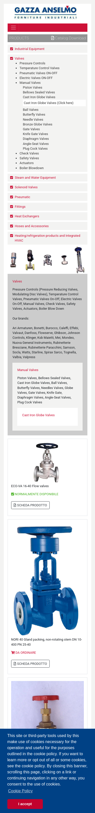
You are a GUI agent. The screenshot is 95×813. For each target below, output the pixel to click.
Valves (19, 58)
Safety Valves (29, 158)
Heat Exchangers (27, 216)
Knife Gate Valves (35, 134)
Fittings (20, 206)
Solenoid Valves (26, 187)
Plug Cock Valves (35, 148)
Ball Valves (31, 110)
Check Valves (29, 153)
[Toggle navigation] (13, 27)
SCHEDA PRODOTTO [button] (30, 505)
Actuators (27, 163)
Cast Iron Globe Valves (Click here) (48, 103)
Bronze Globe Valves (37, 124)
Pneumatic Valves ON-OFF (38, 73)
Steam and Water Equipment (35, 177)
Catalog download (68, 38)
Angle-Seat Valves (36, 144)
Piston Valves (32, 87)
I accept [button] (25, 804)
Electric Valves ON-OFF (36, 78)
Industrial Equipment (29, 49)
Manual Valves (30, 83)
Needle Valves (33, 119)
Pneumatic (22, 197)
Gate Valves (31, 129)
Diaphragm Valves (36, 139)
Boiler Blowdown (32, 168)
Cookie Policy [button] (20, 791)
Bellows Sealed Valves (39, 92)
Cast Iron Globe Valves (39, 97)
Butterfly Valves (34, 114)
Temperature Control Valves (40, 68)
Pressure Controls (32, 63)
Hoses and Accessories (32, 226)
